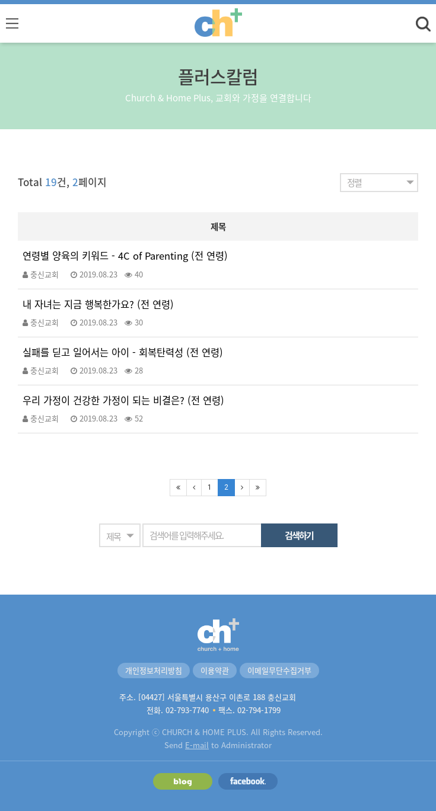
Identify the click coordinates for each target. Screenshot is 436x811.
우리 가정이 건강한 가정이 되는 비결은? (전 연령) (123, 400)
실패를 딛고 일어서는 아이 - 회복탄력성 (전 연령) (123, 352)
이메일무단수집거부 (279, 670)
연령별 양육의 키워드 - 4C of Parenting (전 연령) (125, 256)
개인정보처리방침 (153, 670)
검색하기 (299, 535)
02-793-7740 (187, 710)
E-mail (197, 745)
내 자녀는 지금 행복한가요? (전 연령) (98, 304)
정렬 (354, 182)
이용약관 (215, 670)
